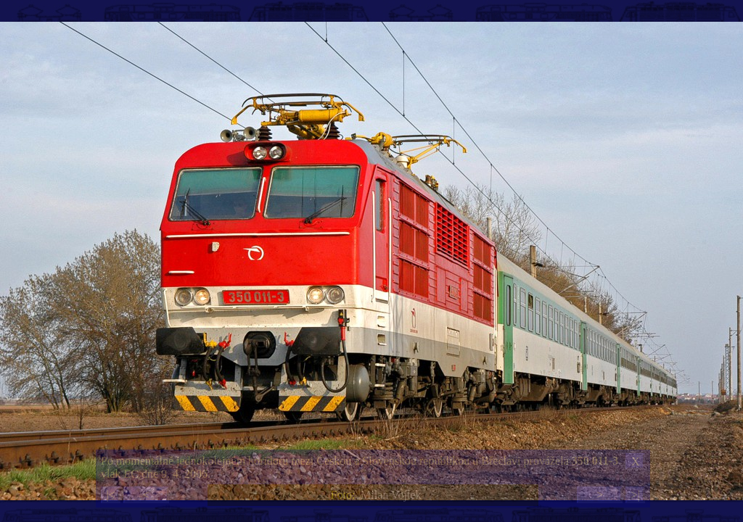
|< (110, 495)
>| (635, 495)
